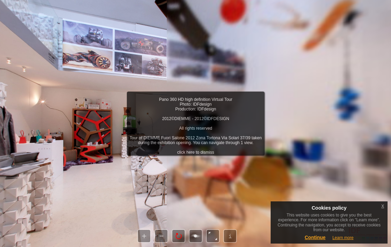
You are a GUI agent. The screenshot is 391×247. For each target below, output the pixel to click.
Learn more (343, 237)
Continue (315, 237)
